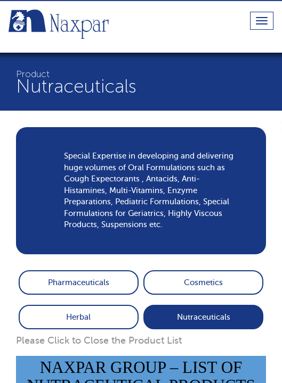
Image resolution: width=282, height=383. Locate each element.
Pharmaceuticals (78, 282)
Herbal (78, 317)
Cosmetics (203, 282)
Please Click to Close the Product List (99, 340)
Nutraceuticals (203, 317)
